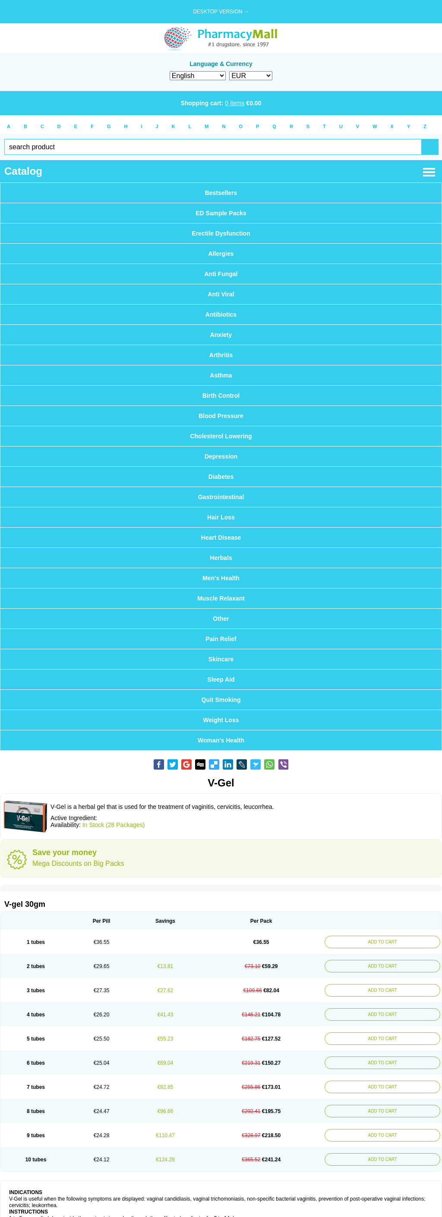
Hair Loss (221, 517)
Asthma (221, 375)
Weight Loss (221, 720)
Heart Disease (221, 537)
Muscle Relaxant (221, 598)
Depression (221, 456)
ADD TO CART (382, 942)
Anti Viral (221, 294)
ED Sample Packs (221, 213)
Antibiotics (221, 314)
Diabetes (221, 476)
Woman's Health (221, 740)
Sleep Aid (220, 679)
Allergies (221, 253)
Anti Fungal (221, 273)
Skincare (221, 659)
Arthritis (221, 355)
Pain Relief (221, 638)
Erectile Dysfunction (221, 233)
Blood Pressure (221, 415)
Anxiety (221, 334)
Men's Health (221, 578)
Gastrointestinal (221, 497)
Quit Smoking (221, 699)
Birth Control (221, 395)
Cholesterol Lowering (221, 436)
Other (221, 618)
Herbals (221, 557)
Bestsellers (221, 192)
